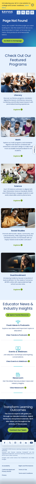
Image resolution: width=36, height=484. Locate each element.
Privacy (4, 475)
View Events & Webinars (18, 361)
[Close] (32, 5)
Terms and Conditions (26, 473)
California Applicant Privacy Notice (8, 470)
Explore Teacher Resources (18, 315)
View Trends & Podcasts (18, 335)
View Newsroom (18, 388)
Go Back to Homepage (13, 41)
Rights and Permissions (26, 466)
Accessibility (6, 466)
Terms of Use (23, 469)
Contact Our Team (18, 430)
